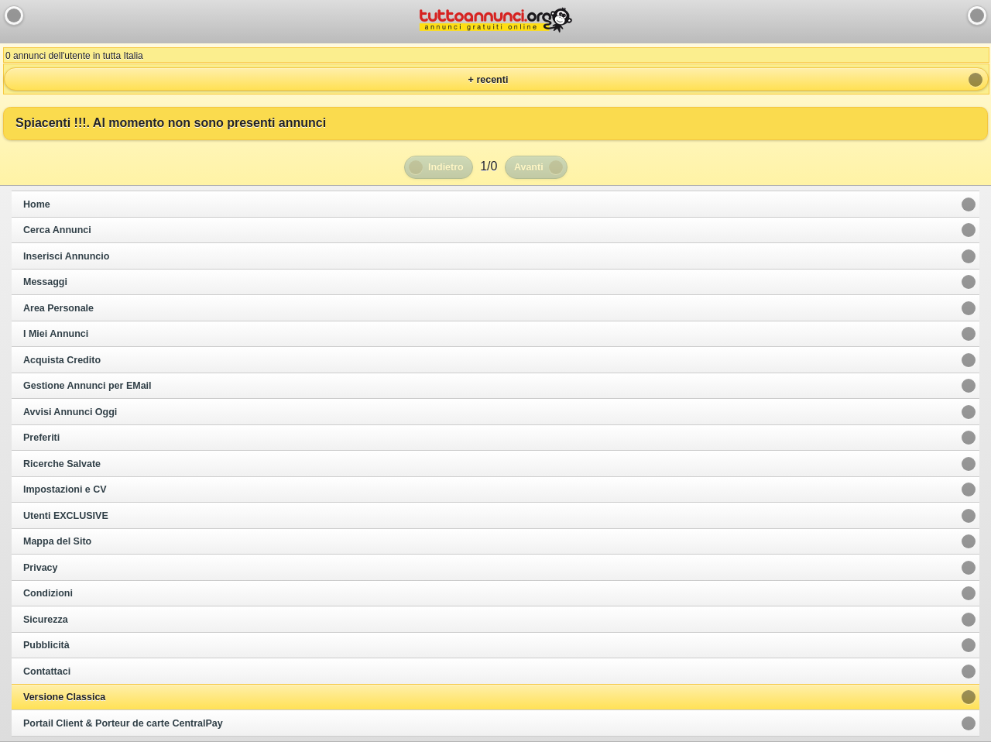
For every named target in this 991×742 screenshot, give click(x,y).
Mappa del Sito (57, 541)
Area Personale (58, 308)
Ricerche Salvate (62, 464)
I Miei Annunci (55, 333)
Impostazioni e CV (65, 489)
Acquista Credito (62, 360)
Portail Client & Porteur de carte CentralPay (123, 723)
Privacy (40, 567)
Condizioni (48, 593)
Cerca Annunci (57, 230)
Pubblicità (46, 645)
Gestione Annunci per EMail (87, 385)
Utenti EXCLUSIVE (65, 515)
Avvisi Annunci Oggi (70, 412)
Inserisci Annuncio (66, 256)
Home (36, 204)
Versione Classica (64, 697)
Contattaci (46, 671)
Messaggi (45, 282)
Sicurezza (45, 619)
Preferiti (41, 437)
